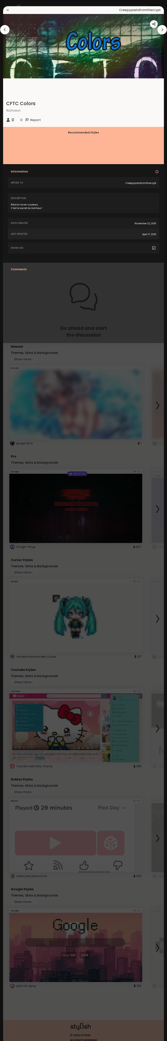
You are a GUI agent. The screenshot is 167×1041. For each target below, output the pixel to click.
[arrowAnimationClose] (5, 30)
